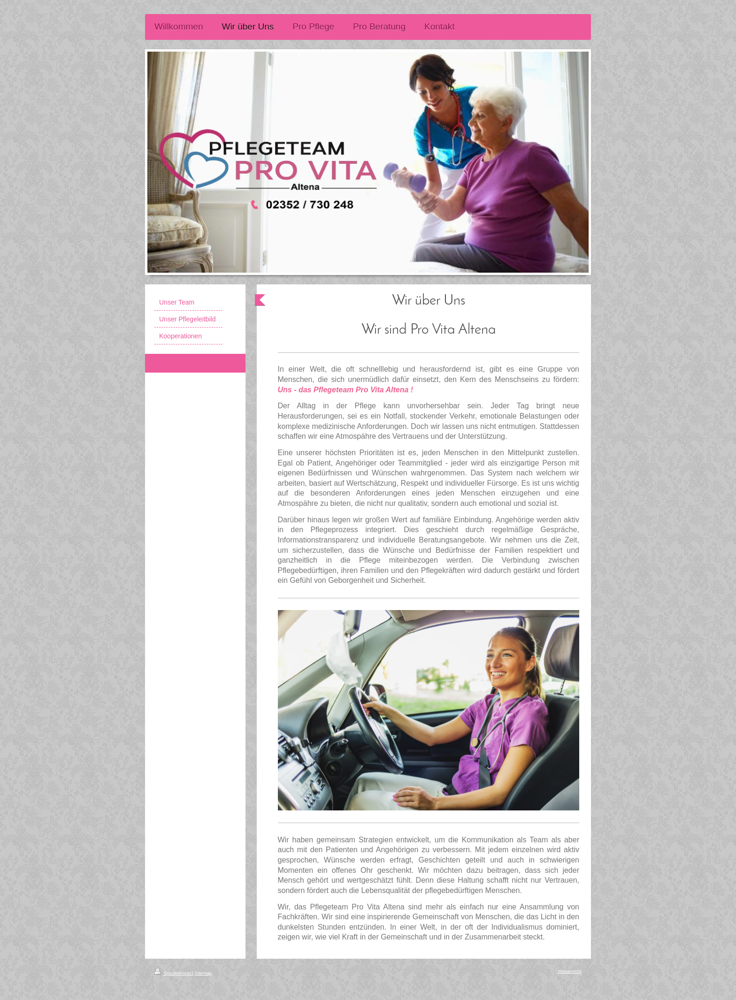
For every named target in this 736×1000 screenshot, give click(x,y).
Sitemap (203, 973)
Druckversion (173, 973)
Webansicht (570, 971)
